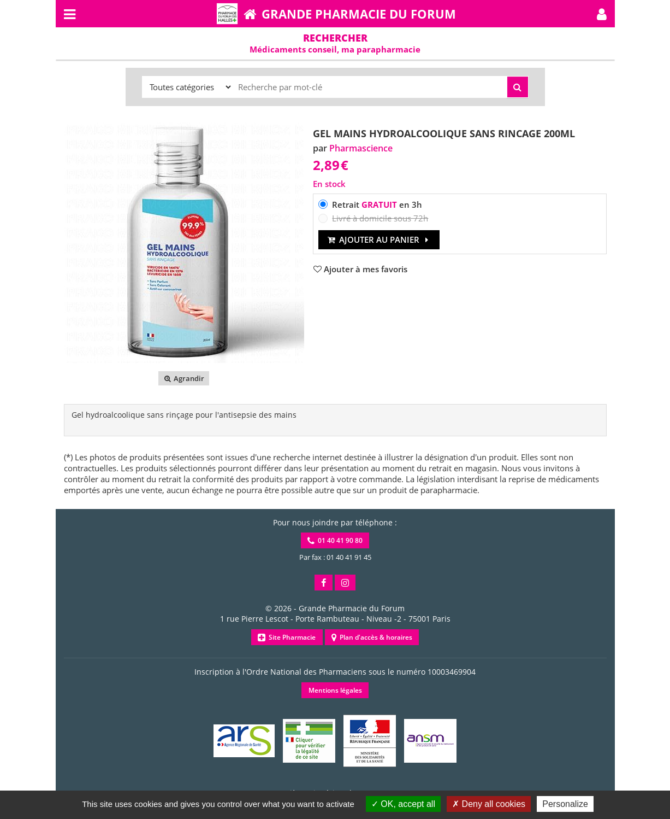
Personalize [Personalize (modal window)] (565, 804)
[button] (602, 13)
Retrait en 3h (377, 204)
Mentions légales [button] (335, 690)
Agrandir (183, 378)
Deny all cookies (488, 804)
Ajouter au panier (379, 239)
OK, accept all (403, 804)
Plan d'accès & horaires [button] (371, 637)
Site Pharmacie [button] (287, 637)
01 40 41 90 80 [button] (335, 540)
